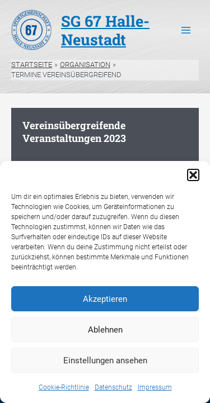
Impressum (155, 387)
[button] (193, 175)
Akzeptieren (105, 299)
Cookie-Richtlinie (64, 387)
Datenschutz (113, 387)
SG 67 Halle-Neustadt (105, 30)
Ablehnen (105, 330)
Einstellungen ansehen (105, 360)
